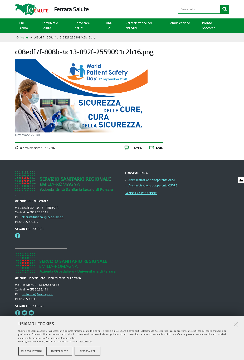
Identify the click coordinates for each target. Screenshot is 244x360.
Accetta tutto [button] (59, 351)
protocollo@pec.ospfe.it (37, 294)
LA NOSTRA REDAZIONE (141, 193)
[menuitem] (86, 26)
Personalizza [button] (87, 351)
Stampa (136, 148)
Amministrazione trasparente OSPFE (152, 185)
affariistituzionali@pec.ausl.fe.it (43, 217)
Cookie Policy (85, 341)
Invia (159, 148)
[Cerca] (224, 9)
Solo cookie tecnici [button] (31, 351)
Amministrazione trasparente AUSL (151, 179)
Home (24, 37)
